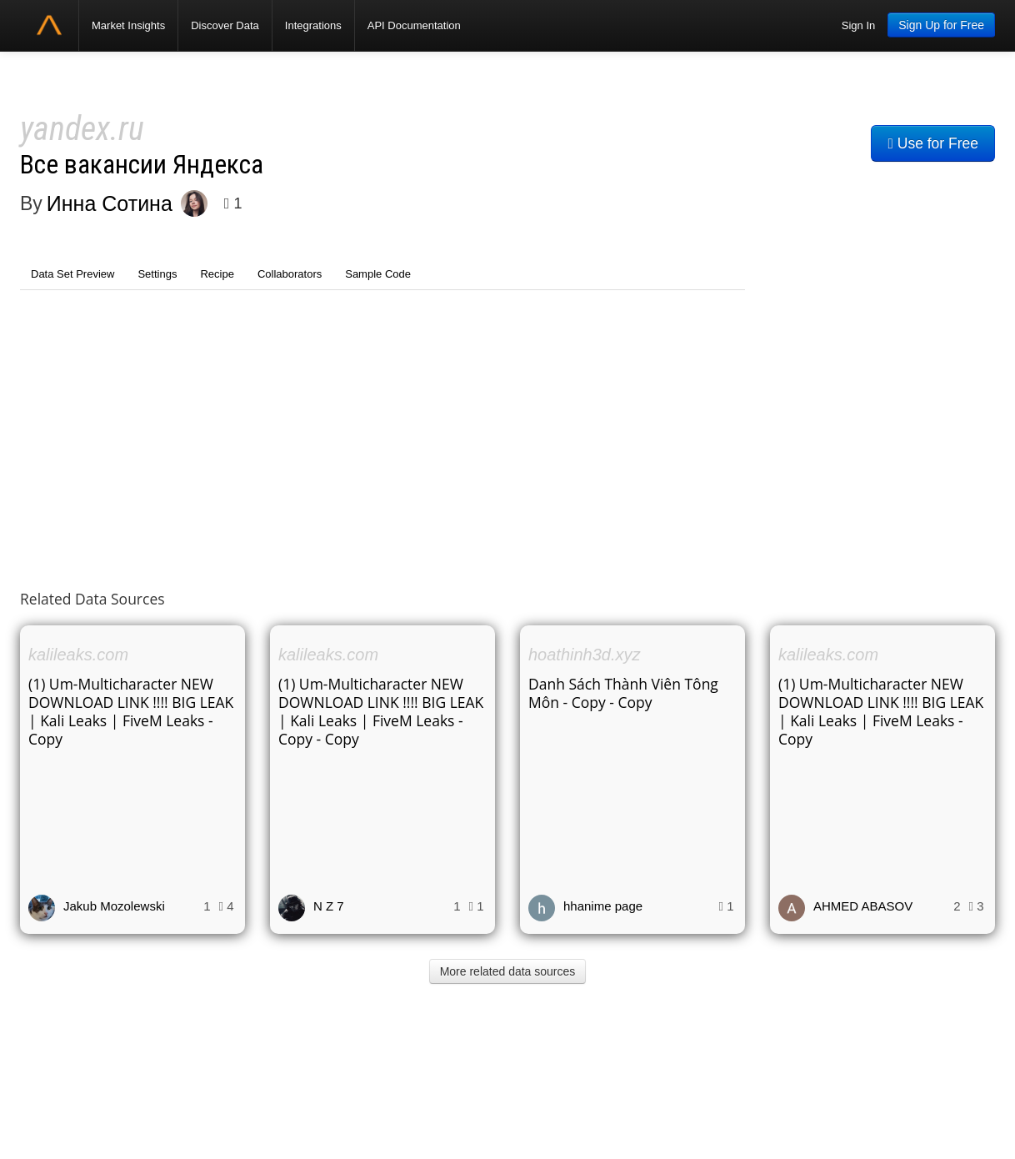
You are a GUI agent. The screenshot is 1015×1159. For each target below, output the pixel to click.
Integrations (313, 25)
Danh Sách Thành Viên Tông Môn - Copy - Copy (623, 693)
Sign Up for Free (941, 25)
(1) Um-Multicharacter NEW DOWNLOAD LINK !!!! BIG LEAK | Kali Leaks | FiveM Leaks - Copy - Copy (380, 711)
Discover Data (225, 25)
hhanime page (602, 906)
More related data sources (508, 971)
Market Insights (128, 25)
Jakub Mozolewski (114, 906)
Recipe (216, 274)
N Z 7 (328, 906)
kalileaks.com (78, 654)
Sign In (858, 25)
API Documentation (414, 25)
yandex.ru (82, 128)
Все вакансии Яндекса (141, 164)
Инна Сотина (109, 203)
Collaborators (290, 274)
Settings (157, 274)
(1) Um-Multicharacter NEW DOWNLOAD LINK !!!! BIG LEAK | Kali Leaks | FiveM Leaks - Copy (130, 711)
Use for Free (933, 143)
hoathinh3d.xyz (584, 654)
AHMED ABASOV (862, 906)
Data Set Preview (72, 274)
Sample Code (378, 274)
